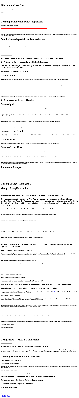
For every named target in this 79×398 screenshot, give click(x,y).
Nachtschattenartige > (6, 396)
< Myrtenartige (4, 395)
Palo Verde (54, 291)
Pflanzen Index (3, 390)
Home (2, 394)
